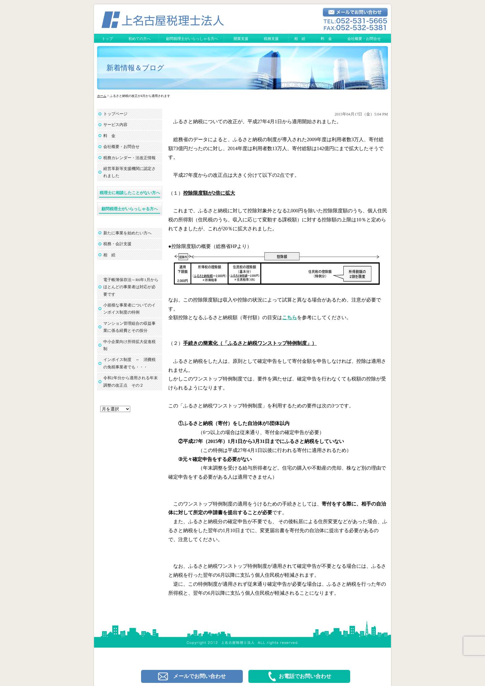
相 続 (299, 39)
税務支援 (271, 39)
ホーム (101, 96)
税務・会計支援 (117, 243)
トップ (107, 39)
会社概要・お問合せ (364, 39)
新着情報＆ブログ (135, 68)
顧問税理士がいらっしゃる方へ (192, 39)
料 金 (326, 39)
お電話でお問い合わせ (299, 676)
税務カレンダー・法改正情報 (129, 157)
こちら (289, 317)
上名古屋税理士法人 (245, 623)
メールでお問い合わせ (192, 676)
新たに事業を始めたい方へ (127, 233)
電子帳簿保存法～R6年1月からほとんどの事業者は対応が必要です (130, 287)
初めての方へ (139, 39)
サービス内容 (115, 124)
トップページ (115, 113)
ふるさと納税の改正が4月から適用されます (225, 103)
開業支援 (241, 39)
